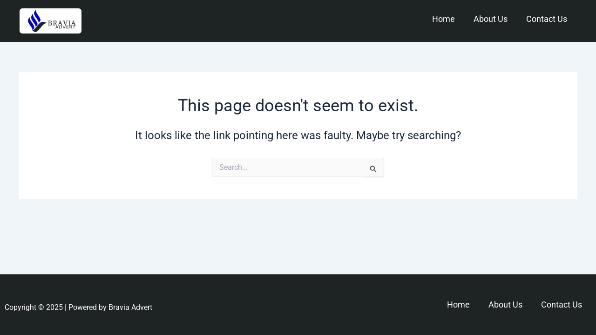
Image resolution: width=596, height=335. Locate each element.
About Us (491, 19)
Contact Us (546, 19)
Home (443, 19)
